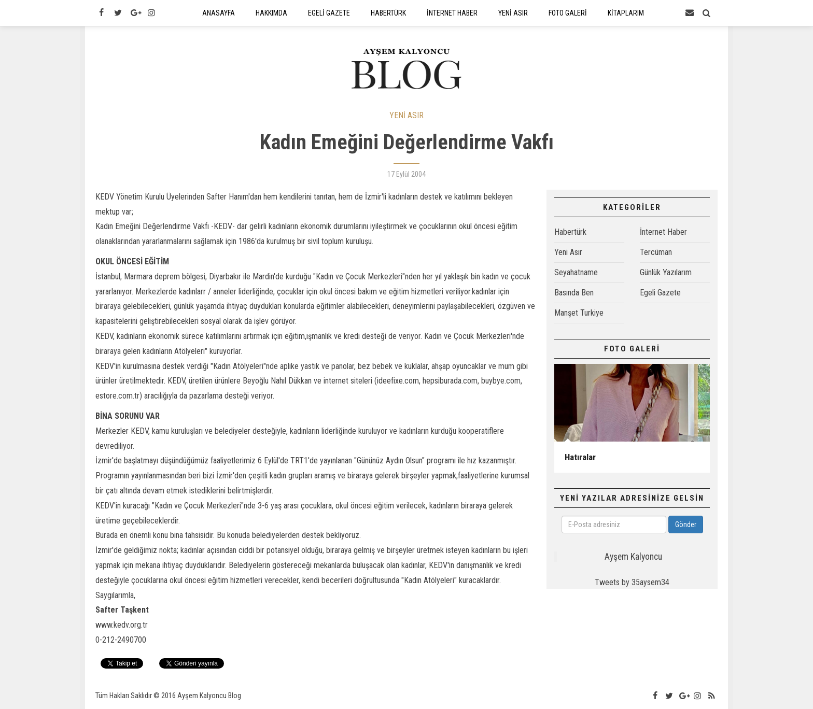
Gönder (685, 524)
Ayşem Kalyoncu (633, 556)
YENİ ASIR (406, 115)
